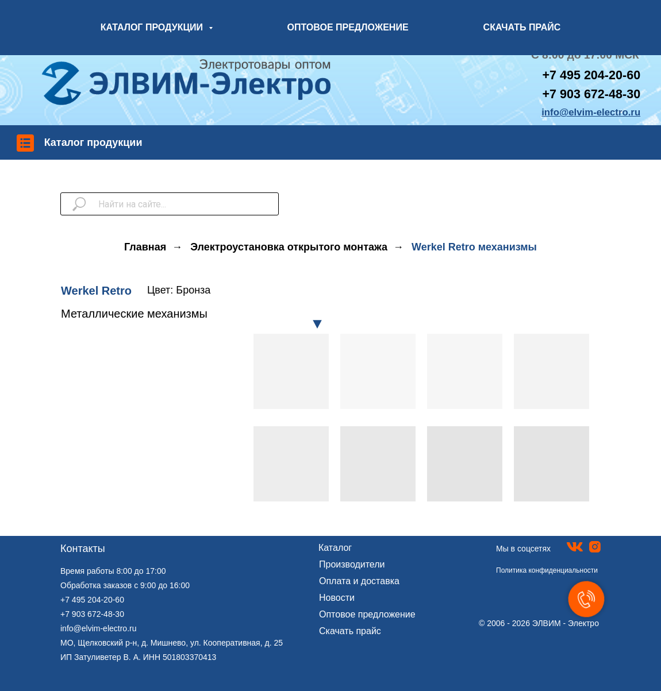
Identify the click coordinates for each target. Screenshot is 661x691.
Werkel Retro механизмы (474, 247)
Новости (337, 598)
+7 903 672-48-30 (591, 94)
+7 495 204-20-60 (92, 599)
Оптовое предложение (367, 614)
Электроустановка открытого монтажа (288, 247)
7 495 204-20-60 (594, 75)
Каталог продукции (93, 142)
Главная (145, 247)
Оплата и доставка (359, 581)
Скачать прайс (350, 631)
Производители (352, 564)
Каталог (335, 548)
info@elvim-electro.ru (98, 628)
